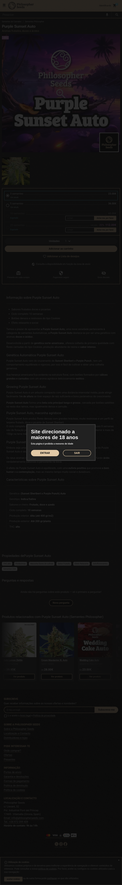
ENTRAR (45, 453)
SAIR (77, 453)
